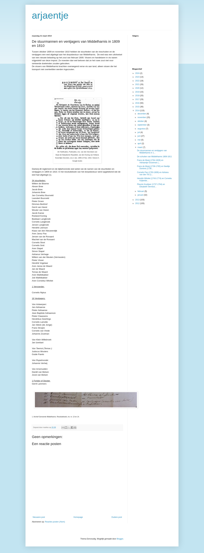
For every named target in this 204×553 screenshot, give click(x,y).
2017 (137, 99)
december (142, 114)
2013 (137, 200)
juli (139, 132)
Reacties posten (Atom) (55, 522)
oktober (141, 121)
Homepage (78, 517)
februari (141, 191)
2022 (137, 81)
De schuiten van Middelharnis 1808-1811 (154, 156)
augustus (142, 129)
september (142, 125)
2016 (137, 103)
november (142, 117)
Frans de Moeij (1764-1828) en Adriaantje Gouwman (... (150, 161)
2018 (137, 95)
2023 (137, 77)
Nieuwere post (39, 517)
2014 (137, 110)
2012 (137, 203)
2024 (137, 73)
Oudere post (116, 517)
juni (139, 136)
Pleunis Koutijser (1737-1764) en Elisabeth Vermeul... (151, 185)
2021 (137, 84)
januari (141, 195)
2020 (137, 88)
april (140, 143)
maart (140, 147)
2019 (137, 92)
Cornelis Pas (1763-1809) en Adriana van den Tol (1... (152, 173)
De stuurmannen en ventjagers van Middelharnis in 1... (152, 151)
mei (139, 140)
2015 (137, 107)
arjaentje (50, 15)
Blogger (120, 539)
